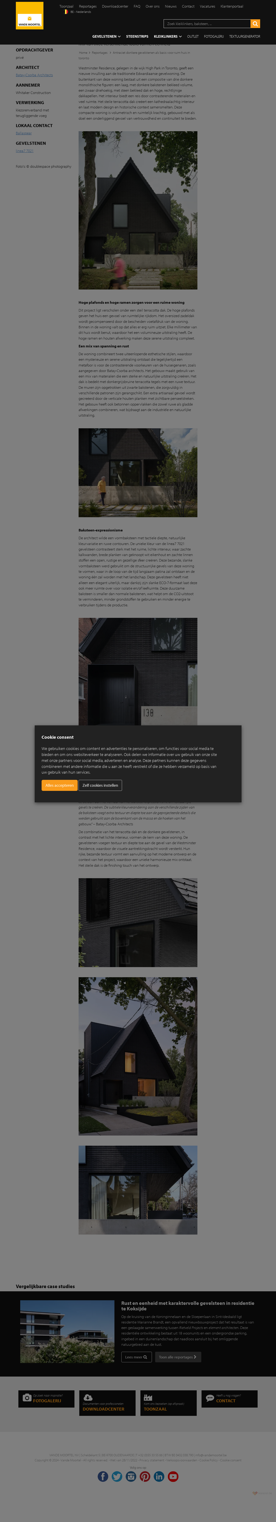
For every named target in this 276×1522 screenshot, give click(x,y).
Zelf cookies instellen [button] (100, 785)
